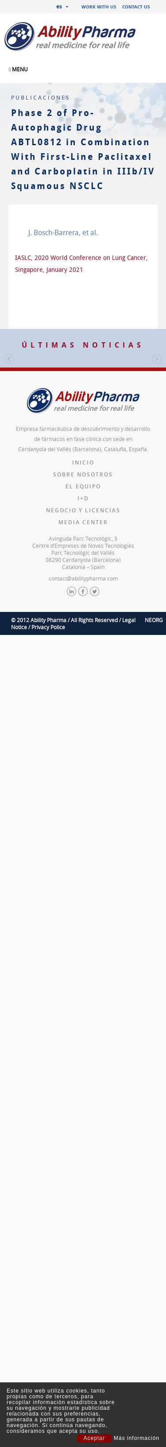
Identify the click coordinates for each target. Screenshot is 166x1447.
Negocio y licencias (83, 771)
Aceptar (94, 1438)
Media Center (83, 783)
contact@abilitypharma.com (83, 839)
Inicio (83, 723)
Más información (136, 1438)
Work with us (98, 7)
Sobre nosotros (83, 735)
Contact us (136, 7)
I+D (83, 759)
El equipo (83, 747)
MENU (18, 69)
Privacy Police (48, 888)
